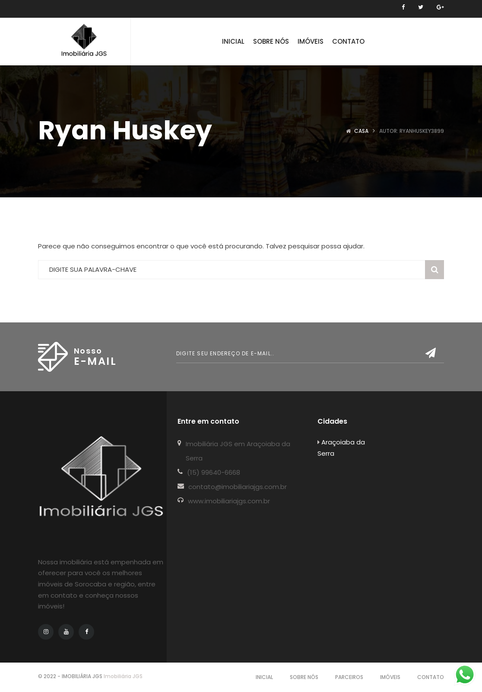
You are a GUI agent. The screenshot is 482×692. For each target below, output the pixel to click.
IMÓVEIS (390, 677)
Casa (361, 131)
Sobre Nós (304, 677)
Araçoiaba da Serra (341, 448)
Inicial (264, 677)
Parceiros (349, 677)
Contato (430, 677)
